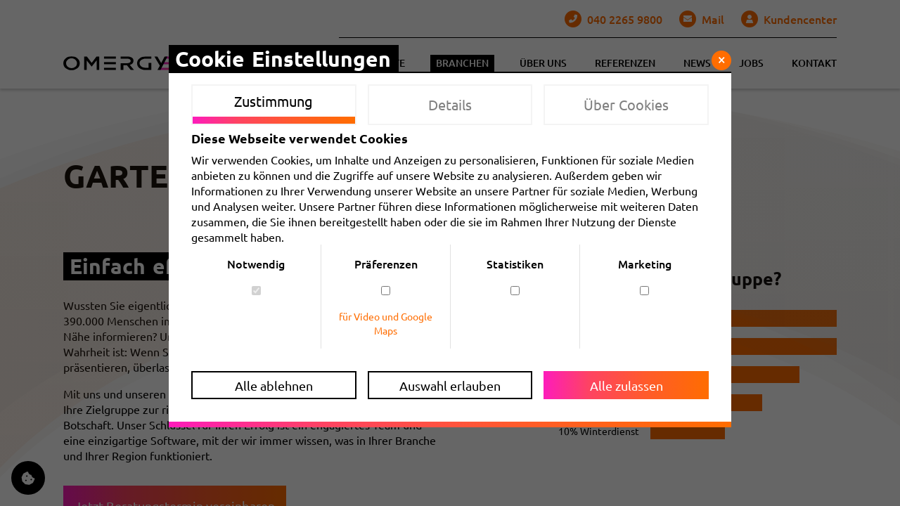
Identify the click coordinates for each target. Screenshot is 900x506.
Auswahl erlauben (450, 385)
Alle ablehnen (274, 385)
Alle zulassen (626, 385)
